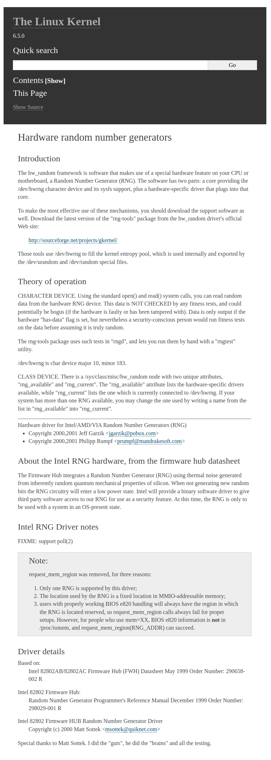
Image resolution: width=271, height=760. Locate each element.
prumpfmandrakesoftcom (149, 441)
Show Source (28, 107)
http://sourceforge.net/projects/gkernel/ (73, 240)
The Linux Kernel (56, 21)
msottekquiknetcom (131, 729)
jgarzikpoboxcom (132, 433)
